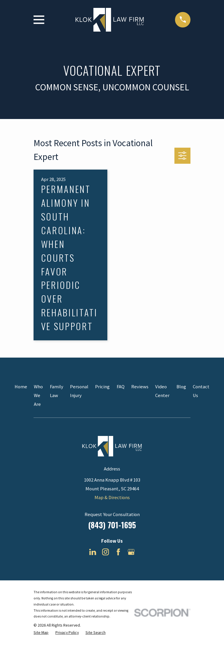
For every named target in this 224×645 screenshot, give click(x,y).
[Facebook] (118, 552)
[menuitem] (41, 632)
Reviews (139, 387)
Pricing (102, 387)
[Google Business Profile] (131, 552)
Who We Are (38, 395)
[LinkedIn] (92, 552)
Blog (181, 387)
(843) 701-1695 (112, 525)
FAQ (121, 387)
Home (21, 387)
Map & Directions (112, 497)
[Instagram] (105, 552)
